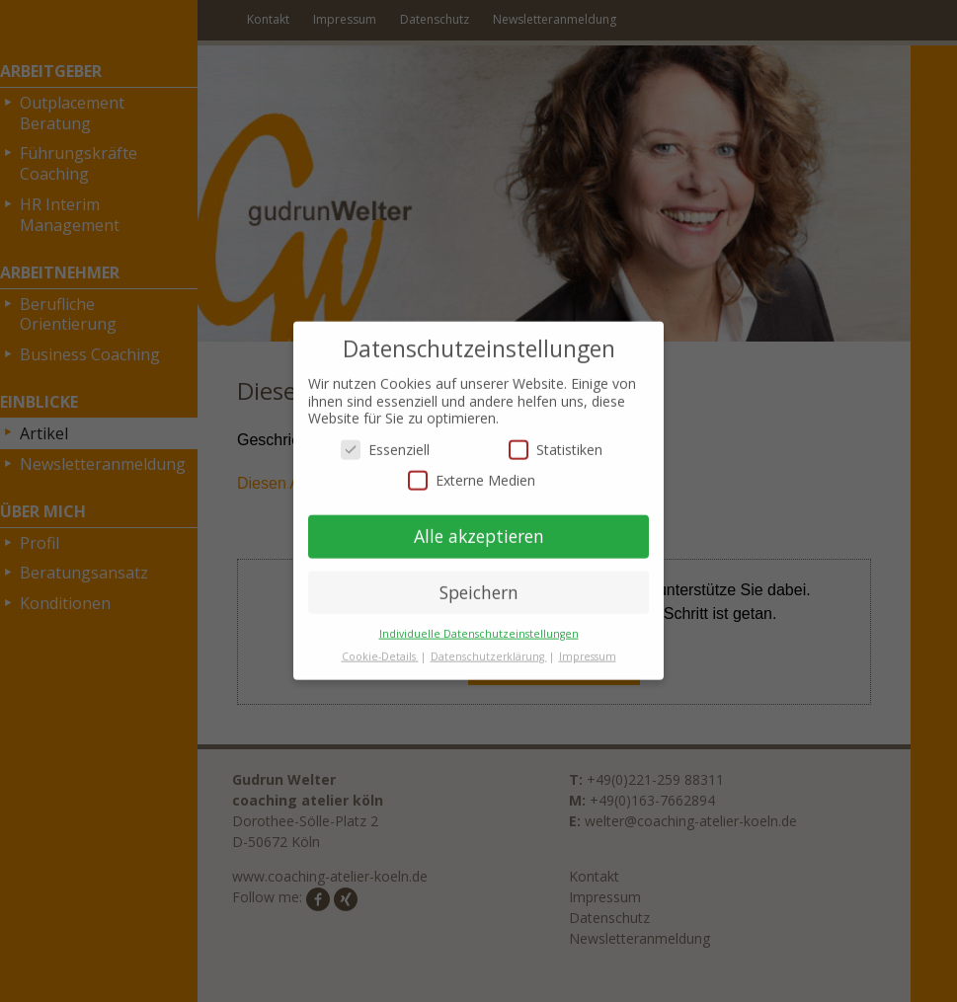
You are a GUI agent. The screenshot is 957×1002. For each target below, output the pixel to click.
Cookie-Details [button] (380, 646)
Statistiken (555, 438)
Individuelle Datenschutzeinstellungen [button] (479, 623)
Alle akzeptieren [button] (479, 525)
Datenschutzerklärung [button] (489, 646)
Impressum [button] (587, 646)
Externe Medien (471, 470)
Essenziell (385, 438)
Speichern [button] (478, 581)
